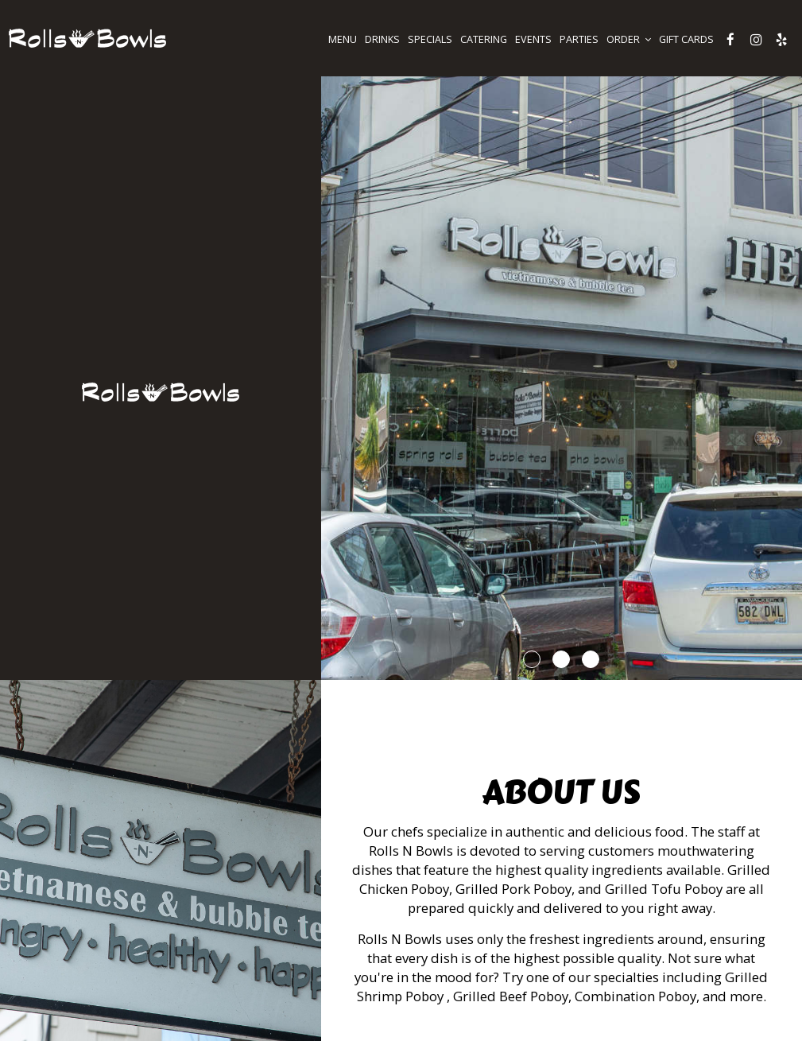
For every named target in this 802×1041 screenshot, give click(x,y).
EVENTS (533, 39)
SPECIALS (430, 39)
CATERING (483, 39)
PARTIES (579, 39)
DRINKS (382, 39)
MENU (342, 39)
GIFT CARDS (686, 39)
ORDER (628, 39)
